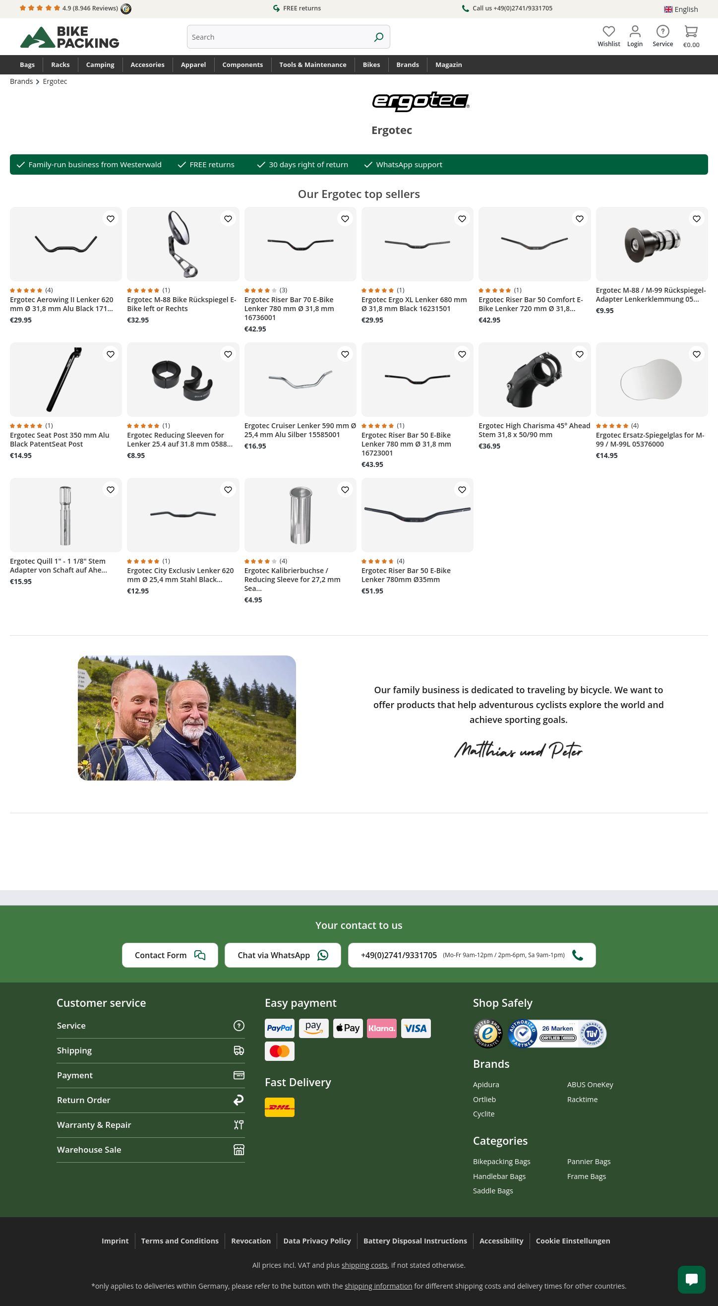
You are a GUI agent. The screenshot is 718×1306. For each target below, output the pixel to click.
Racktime (582, 1099)
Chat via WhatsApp (283, 955)
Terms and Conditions (180, 1240)
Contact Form (170, 955)
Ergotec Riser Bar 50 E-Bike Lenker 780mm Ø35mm (406, 575)
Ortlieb (484, 1099)
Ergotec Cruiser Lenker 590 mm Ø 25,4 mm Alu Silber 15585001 (300, 430)
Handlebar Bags (499, 1176)
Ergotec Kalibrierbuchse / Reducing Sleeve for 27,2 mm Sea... (292, 579)
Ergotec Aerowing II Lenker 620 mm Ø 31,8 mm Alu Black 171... (61, 304)
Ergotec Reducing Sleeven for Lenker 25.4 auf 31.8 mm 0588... (180, 440)
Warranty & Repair (151, 1124)
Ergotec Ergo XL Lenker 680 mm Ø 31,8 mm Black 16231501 (414, 304)
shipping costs (365, 1265)
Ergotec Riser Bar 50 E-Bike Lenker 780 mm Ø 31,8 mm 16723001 (406, 444)
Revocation (251, 1240)
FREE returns (297, 7)
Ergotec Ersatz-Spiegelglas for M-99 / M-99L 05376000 (650, 440)
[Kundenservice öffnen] (692, 1280)
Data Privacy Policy (317, 1240)
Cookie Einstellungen (573, 1240)
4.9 (75, 8)
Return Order (151, 1100)
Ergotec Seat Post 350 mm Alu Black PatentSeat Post (60, 440)
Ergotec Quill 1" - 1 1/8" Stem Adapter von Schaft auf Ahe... (58, 566)
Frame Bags (586, 1176)
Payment (151, 1075)
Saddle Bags (493, 1190)
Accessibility (501, 1240)
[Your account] (635, 34)
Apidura (486, 1084)
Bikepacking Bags (502, 1161)
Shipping (151, 1050)
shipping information (379, 1286)
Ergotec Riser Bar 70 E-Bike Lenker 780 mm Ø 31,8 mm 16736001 (289, 308)
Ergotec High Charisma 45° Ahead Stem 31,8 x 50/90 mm (535, 430)
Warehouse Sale (151, 1149)
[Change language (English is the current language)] (681, 9)
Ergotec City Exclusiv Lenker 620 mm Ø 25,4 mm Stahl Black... (180, 575)
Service (151, 1025)
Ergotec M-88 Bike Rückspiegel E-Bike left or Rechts (181, 304)
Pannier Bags (589, 1161)
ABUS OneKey (590, 1084)
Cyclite (484, 1113)
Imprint (115, 1240)
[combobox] (277, 37)
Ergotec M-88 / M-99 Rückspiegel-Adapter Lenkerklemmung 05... (651, 295)
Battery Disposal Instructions (415, 1240)
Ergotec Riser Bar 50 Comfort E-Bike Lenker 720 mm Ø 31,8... (531, 304)
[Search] (378, 37)
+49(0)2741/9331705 (472, 955)
